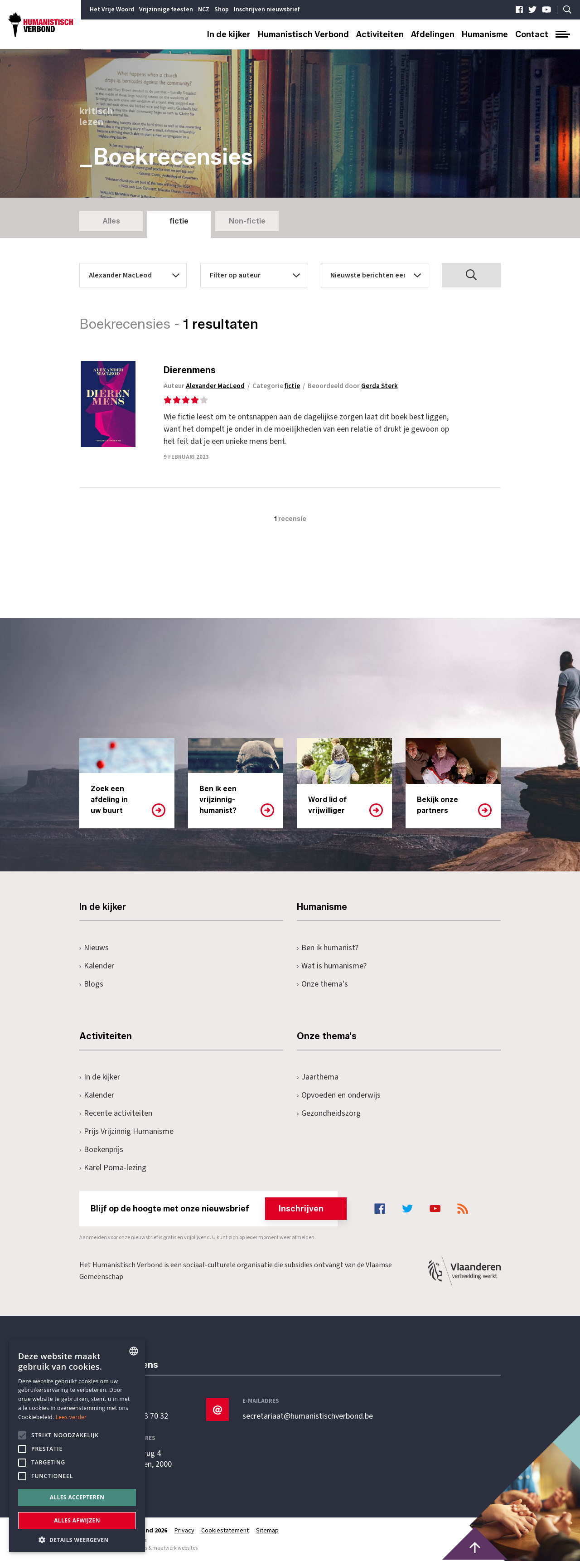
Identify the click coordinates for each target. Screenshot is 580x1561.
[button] (77, 1539)
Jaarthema (317, 1077)
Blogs (91, 984)
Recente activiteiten (115, 1113)
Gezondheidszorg (329, 1113)
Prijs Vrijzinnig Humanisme (126, 1131)
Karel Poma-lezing (112, 1167)
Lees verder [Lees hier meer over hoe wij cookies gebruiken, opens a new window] (71, 1417)
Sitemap (267, 1530)
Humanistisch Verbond (303, 34)
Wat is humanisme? (332, 966)
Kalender (96, 966)
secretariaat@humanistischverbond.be (307, 1416)
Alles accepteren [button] (77, 1497)
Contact (531, 34)
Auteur (205, 386)
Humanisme (485, 34)
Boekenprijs (101, 1149)
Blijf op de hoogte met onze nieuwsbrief (214, 1208)
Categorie (278, 386)
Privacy (184, 1530)
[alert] (77, 1446)
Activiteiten (380, 34)
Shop (221, 9)
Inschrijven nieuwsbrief (267, 9)
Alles (111, 221)
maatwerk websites (175, 1548)
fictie (178, 221)
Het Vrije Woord (112, 9)
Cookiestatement (225, 1530)
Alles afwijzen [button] (77, 1520)
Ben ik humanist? (327, 947)
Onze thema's (322, 984)
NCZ (203, 9)
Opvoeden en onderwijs (339, 1095)
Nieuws (94, 947)
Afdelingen (432, 34)
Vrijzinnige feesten (166, 9)
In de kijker (229, 34)
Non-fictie (247, 221)
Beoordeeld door (354, 386)
